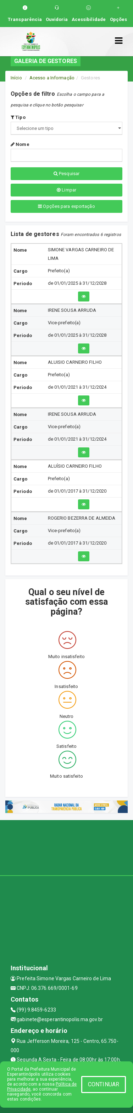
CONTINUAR (103, 1084)
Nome (20, 144)
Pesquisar (66, 173)
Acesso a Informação (51, 77)
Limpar (66, 190)
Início (16, 77)
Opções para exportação (66, 206)
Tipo (18, 117)
